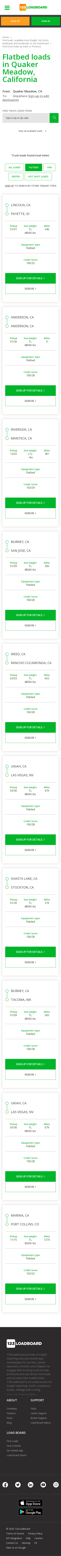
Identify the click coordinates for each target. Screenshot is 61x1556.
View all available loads (30, 130)
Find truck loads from (17, 110)
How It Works (14, 1445)
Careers (38, 1538)
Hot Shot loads (38, 176)
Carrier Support (39, 1413)
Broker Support (39, 1417)
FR (35, 1542)
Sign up (9, 185)
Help (28, 1538)
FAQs (33, 1408)
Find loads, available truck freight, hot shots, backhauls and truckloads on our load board (25, 42)
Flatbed (34, 167)
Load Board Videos (41, 1422)
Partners (11, 1413)
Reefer (16, 176)
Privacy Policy (35, 1533)
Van (49, 167)
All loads (14, 167)
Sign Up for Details (30, 278)
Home (5, 37)
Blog (9, 1422)
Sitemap (26, 1542)
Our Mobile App (15, 1450)
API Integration (14, 1538)
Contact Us (12, 1542)
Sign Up (15, 21)
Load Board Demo (17, 1455)
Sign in (45, 21)
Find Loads (12, 1441)
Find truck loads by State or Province (21, 46)
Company (12, 1408)
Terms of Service (15, 1533)
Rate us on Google (16, 1547)
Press (10, 1417)
